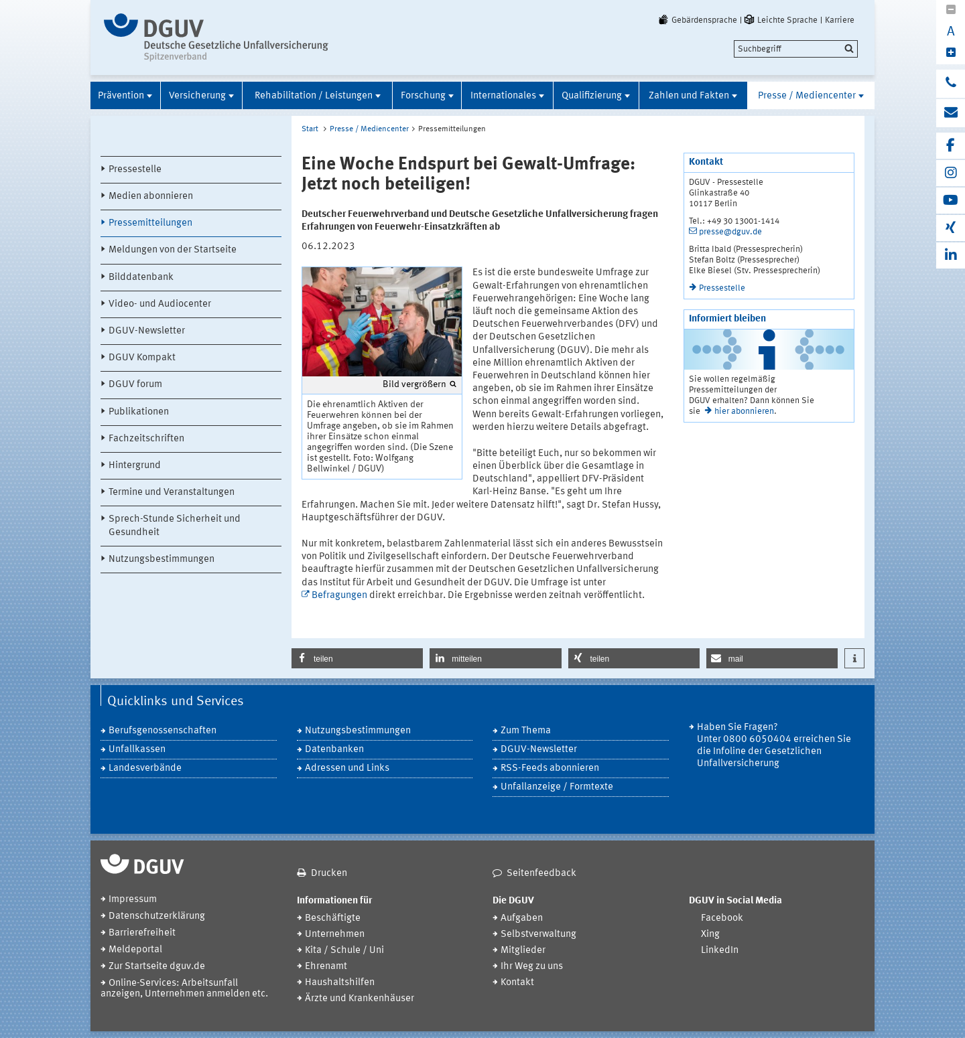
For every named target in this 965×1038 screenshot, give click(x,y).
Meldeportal (135, 950)
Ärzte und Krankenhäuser (359, 999)
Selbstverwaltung (538, 935)
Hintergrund (135, 466)
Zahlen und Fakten (689, 96)
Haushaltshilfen (340, 983)
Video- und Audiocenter (160, 304)
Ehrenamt (326, 967)
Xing (710, 935)
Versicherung (197, 96)
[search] (796, 49)
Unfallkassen (137, 750)
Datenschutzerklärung (157, 916)
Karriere (839, 20)
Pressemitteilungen (150, 223)
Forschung (423, 96)
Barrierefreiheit (142, 933)
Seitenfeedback (541, 874)
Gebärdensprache (697, 20)
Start (310, 129)
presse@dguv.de (730, 232)
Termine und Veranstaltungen (172, 493)
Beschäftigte (333, 918)
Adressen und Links (347, 768)
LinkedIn (719, 951)
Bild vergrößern (414, 384)
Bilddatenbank (141, 278)
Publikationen (139, 412)
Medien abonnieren (151, 197)
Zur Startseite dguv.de (157, 967)
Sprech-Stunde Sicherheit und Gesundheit (175, 525)
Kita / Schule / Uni (344, 951)
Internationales (503, 96)
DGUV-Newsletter (147, 331)
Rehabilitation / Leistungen (314, 96)
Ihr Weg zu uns (532, 967)
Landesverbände (145, 768)
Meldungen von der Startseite (173, 250)
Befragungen (339, 596)
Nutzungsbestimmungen (161, 559)
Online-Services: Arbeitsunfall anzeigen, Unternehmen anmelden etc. (184, 988)
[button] (357, 658)
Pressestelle (135, 170)
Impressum (133, 900)
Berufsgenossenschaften (162, 731)
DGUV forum (135, 385)
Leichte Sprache (780, 20)
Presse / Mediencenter (807, 96)
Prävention (121, 96)
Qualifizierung (592, 96)
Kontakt (517, 983)
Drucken (329, 874)
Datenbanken (334, 750)
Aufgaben (522, 918)
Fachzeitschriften (146, 439)
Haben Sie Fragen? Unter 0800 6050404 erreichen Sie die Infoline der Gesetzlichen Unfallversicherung (774, 746)
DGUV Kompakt (142, 358)
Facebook (722, 918)
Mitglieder (523, 951)
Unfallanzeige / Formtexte (557, 787)
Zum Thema (526, 731)
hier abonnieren (744, 411)
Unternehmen (335, 935)
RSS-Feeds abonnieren (550, 768)
